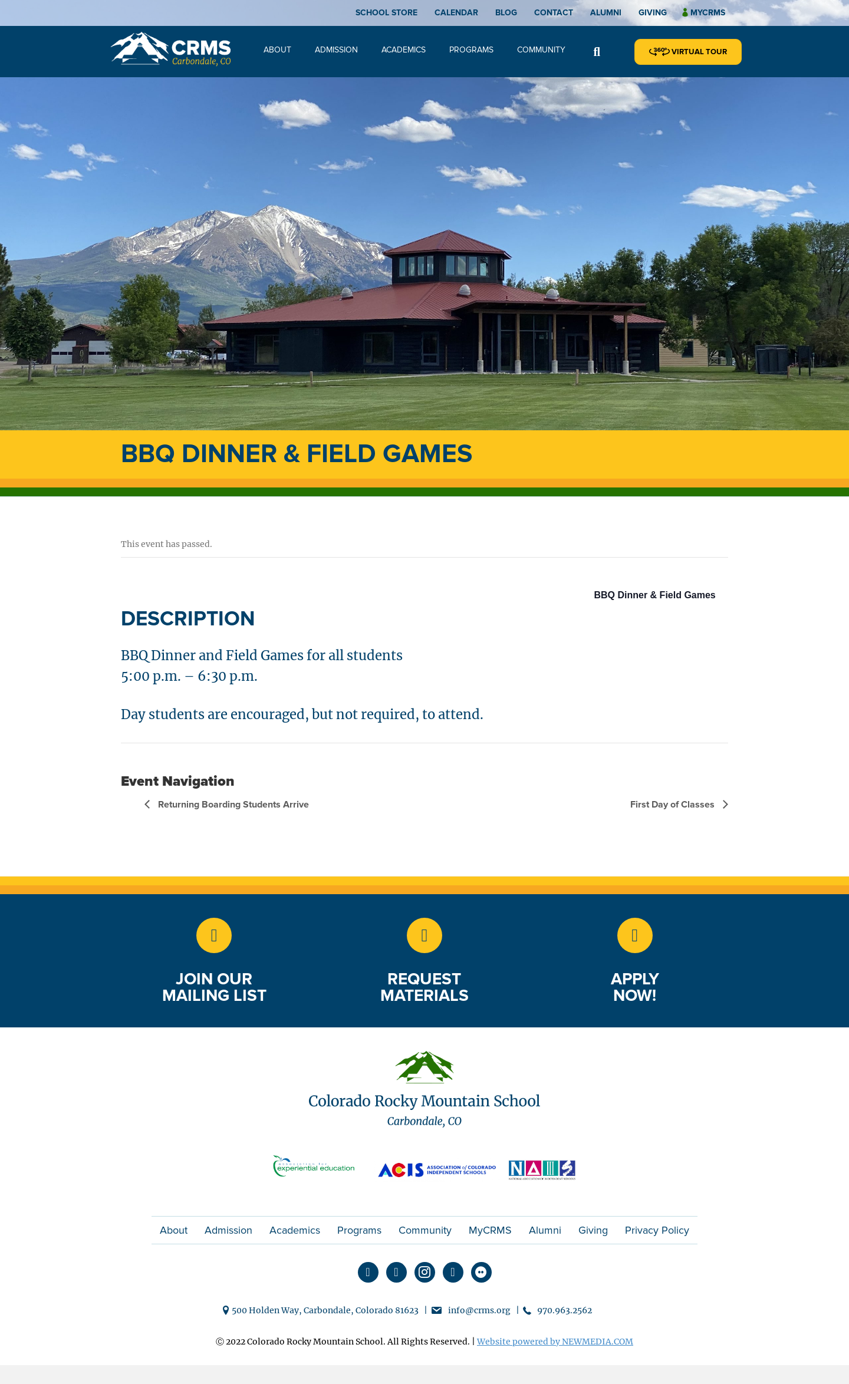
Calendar (456, 13)
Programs (471, 50)
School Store (386, 13)
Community (541, 50)
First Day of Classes (673, 804)
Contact (553, 13)
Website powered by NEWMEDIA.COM (555, 1341)
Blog (506, 13)
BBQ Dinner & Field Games (655, 595)
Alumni (605, 13)
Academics (403, 50)
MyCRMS (490, 1230)
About (277, 50)
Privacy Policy (657, 1230)
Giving (653, 13)
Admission (336, 50)
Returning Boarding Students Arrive (232, 804)
